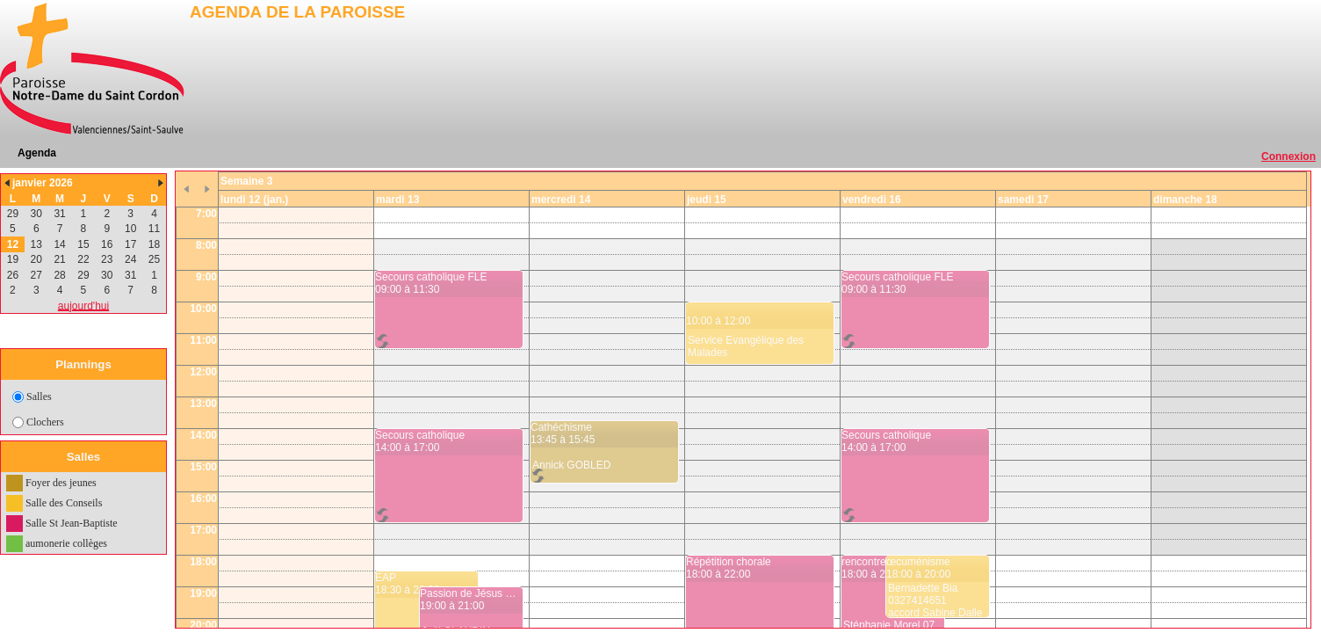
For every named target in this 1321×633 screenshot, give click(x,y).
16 (106, 244)
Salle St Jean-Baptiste (71, 523)
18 (154, 244)
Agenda (37, 152)
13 (36, 244)
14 (59, 244)
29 (12, 213)
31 (59, 213)
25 (154, 259)
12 (12, 244)
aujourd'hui (83, 306)
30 (36, 213)
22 (83, 259)
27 (36, 275)
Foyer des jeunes (61, 483)
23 (106, 259)
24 (130, 259)
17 (130, 244)
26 (12, 275)
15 (83, 244)
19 (12, 259)
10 (130, 228)
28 (59, 275)
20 (36, 259)
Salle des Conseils (63, 503)
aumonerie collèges (66, 543)
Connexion (1288, 156)
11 (154, 228)
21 (59, 259)
